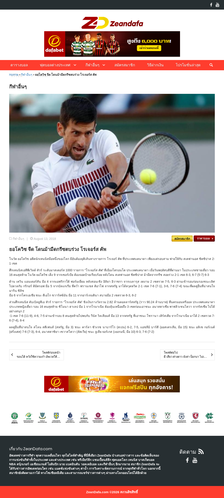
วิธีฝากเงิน (155, 65)
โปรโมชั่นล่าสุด (188, 65)
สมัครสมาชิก (124, 65)
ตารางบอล (19, 65)
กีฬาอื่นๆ (92, 65)
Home (13, 74)
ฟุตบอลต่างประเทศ (55, 65)
